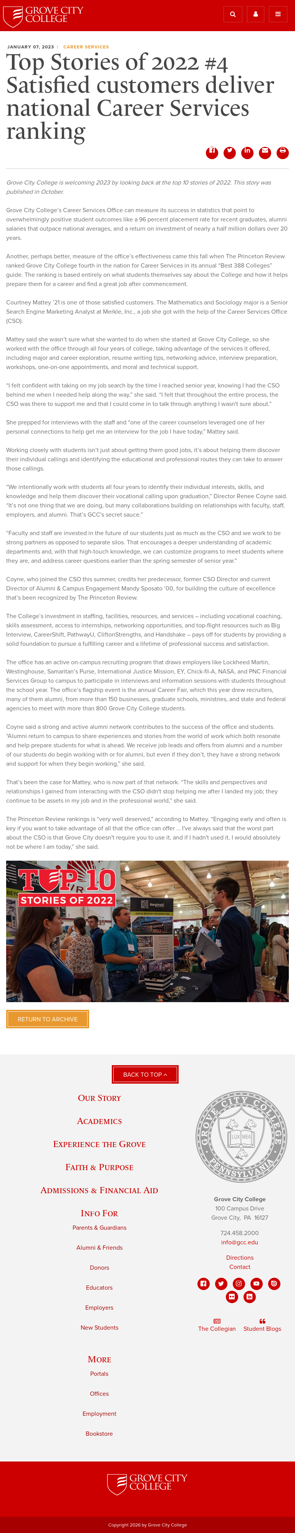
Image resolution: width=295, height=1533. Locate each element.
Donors (99, 1268)
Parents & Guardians (99, 1228)
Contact (239, 1267)
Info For (99, 1213)
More (99, 1359)
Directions (240, 1258)
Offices (99, 1394)
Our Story (99, 1097)
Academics (99, 1121)
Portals (99, 1374)
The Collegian (217, 1325)
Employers (99, 1308)
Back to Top (145, 1075)
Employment (99, 1414)
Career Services (86, 47)
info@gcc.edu (239, 1242)
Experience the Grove (99, 1144)
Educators (99, 1288)
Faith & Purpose (99, 1167)
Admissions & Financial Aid (99, 1190)
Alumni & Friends (99, 1248)
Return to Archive (48, 1019)
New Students (99, 1328)
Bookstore (99, 1434)
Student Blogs (262, 1325)
